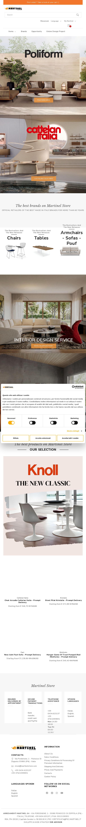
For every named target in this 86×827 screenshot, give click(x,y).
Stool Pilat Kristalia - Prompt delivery (63, 600)
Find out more (14, 246)
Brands (24, 31)
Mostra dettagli (73, 431)
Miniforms (63, 652)
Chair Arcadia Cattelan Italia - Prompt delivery (23, 601)
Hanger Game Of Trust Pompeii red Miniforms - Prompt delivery (63, 656)
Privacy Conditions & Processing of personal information (59, 761)
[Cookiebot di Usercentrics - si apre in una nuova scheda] (73, 387)
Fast (22, 652)
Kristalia (63, 598)
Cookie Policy (50, 776)
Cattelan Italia (22, 598)
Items (12, 31)
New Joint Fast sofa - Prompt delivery (22, 655)
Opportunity (36, 31)
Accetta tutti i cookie (70, 438)
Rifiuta (15, 438)
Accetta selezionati (43, 438)
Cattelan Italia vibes (43, 179)
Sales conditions (51, 757)
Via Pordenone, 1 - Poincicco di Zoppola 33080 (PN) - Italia (26, 760)
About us (48, 753)
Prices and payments (53, 770)
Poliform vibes (43, 100)
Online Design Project (55, 31)
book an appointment (43, 346)
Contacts (48, 773)
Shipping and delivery (53, 766)
